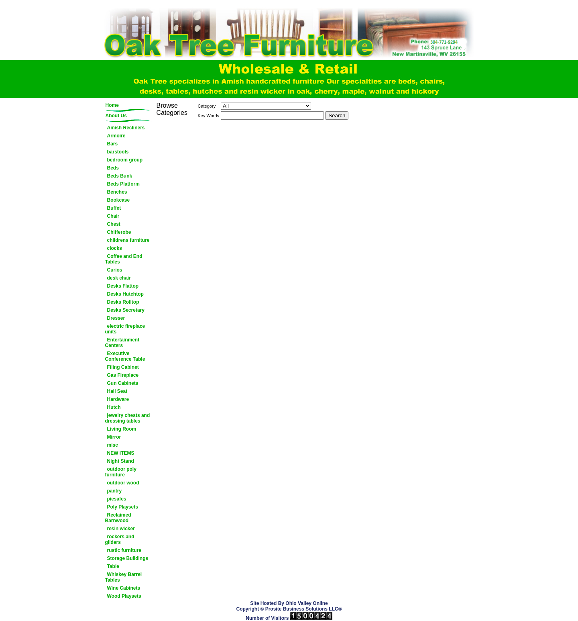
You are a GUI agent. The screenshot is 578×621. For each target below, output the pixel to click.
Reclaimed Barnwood (118, 517)
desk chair (119, 278)
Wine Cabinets (123, 588)
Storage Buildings (128, 558)
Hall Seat (117, 391)
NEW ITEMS (120, 453)
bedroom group (125, 160)
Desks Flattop (123, 286)
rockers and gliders (119, 539)
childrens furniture (128, 240)
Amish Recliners (126, 128)
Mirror (114, 437)
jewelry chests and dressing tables (127, 418)
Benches (117, 192)
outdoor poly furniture (120, 472)
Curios (114, 270)
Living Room (121, 429)
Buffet (114, 208)
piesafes (116, 499)
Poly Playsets (122, 507)
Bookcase (118, 200)
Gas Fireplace (123, 375)
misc (112, 445)
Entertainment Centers (122, 342)
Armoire (116, 136)
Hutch (114, 407)
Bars (112, 144)
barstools (118, 152)
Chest (113, 224)
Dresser (116, 318)
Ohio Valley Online (306, 603)
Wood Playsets (124, 596)
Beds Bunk (119, 176)
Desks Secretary (125, 310)
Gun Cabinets (122, 383)
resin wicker (121, 528)
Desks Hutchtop (125, 294)
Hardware (118, 399)
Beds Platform (123, 184)
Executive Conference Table (125, 356)
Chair (113, 216)
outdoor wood (123, 483)
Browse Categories (172, 109)
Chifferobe (119, 232)
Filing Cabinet (123, 367)
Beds (113, 168)
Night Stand (120, 461)
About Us (116, 115)
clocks (114, 248)
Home (112, 105)
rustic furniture (124, 550)
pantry (114, 491)
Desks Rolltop (123, 302)
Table (113, 566)
